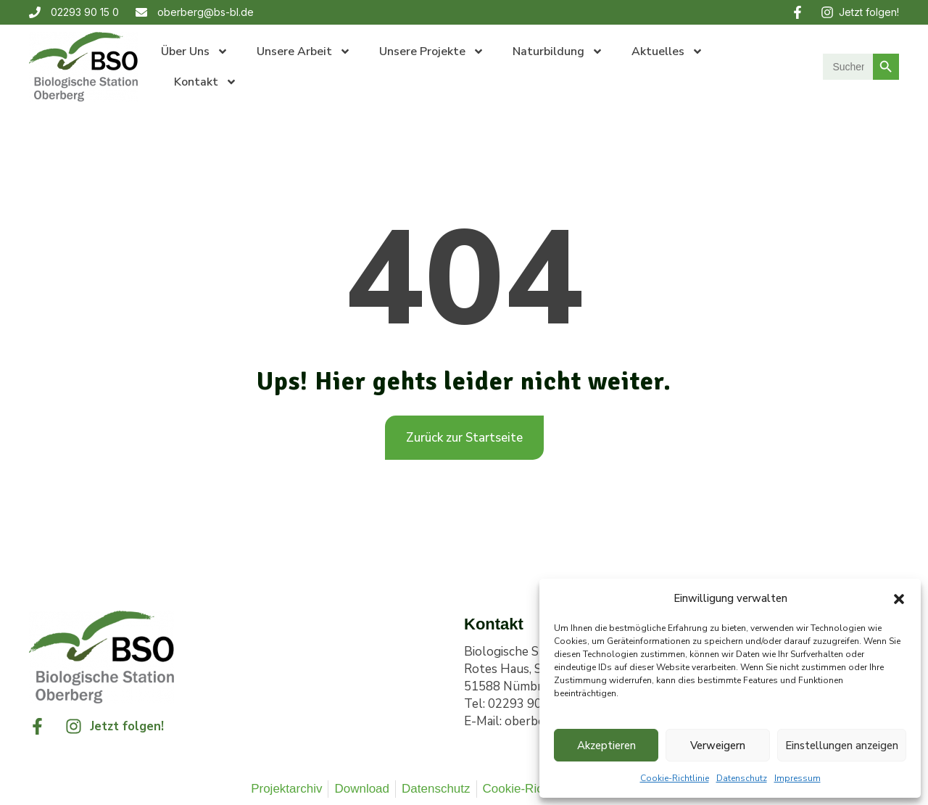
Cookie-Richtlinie (674, 778)
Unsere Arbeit (304, 51)
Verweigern (717, 745)
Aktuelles (667, 51)
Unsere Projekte (431, 51)
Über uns (194, 51)
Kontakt (205, 82)
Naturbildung (558, 51)
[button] (899, 598)
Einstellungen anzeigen (841, 745)
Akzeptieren (606, 745)
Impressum (797, 778)
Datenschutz (741, 778)
